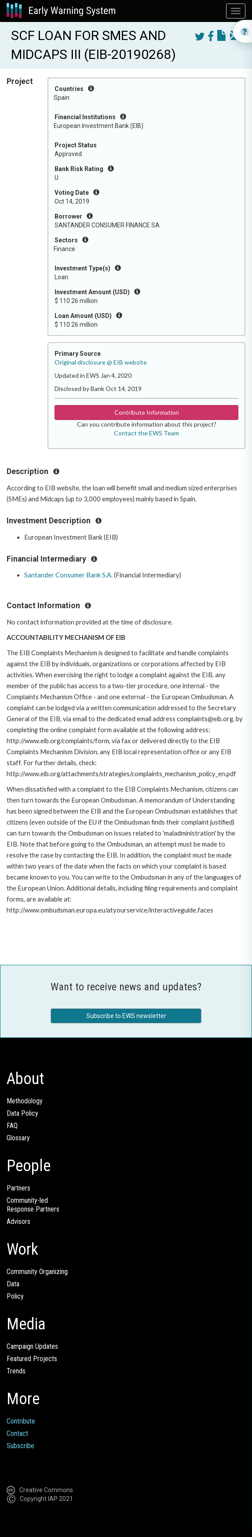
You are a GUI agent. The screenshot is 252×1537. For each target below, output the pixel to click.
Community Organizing (37, 1271)
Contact (17, 1433)
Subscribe (20, 1446)
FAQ (12, 1125)
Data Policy (22, 1113)
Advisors (18, 1221)
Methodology (25, 1101)
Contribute (21, 1421)
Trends (16, 1371)
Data (13, 1284)
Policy (15, 1296)
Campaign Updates (32, 1346)
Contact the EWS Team (146, 433)
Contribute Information (146, 412)
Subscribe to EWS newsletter (126, 1015)
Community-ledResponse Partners (33, 1204)
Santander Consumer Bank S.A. (68, 575)
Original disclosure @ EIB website (101, 362)
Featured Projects (32, 1358)
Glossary (18, 1138)
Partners (18, 1188)
